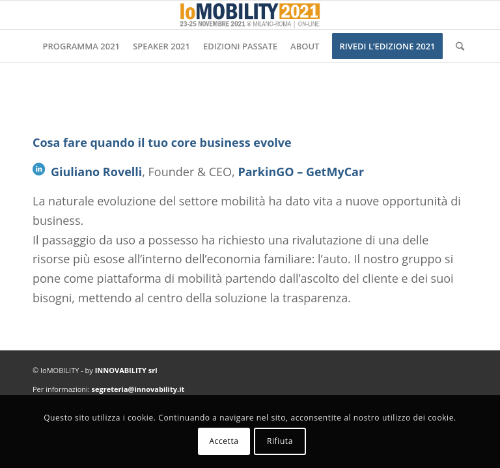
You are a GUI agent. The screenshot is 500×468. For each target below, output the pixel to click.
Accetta (223, 441)
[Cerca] (456, 46)
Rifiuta (280, 441)
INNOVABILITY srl (126, 370)
